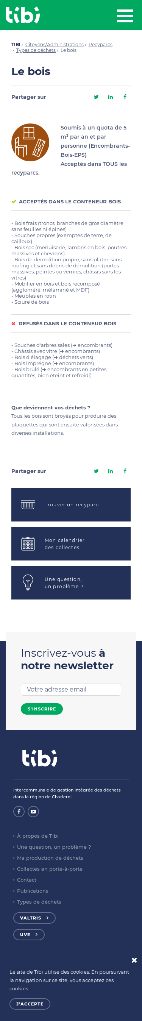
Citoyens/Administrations (54, 44)
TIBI (15, 44)
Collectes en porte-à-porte (50, 869)
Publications (32, 891)
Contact (26, 880)
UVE (25, 934)
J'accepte (30, 1004)
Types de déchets (36, 50)
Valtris (30, 918)
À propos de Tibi (38, 836)
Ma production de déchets (50, 858)
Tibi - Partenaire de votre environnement (23, 15)
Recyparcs (100, 44)
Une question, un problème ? (54, 847)
